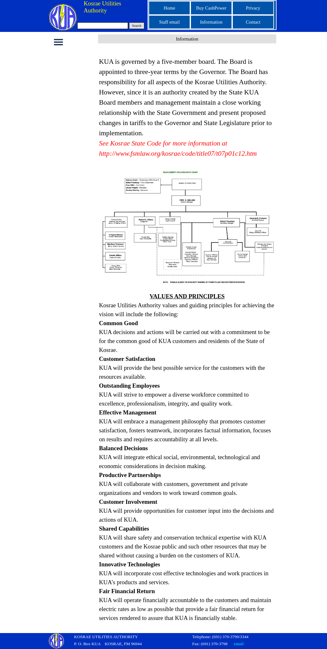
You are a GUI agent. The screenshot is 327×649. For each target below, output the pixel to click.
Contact (253, 22)
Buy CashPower (211, 8)
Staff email (169, 22)
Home (169, 8)
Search (136, 25)
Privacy (253, 8)
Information (211, 22)
